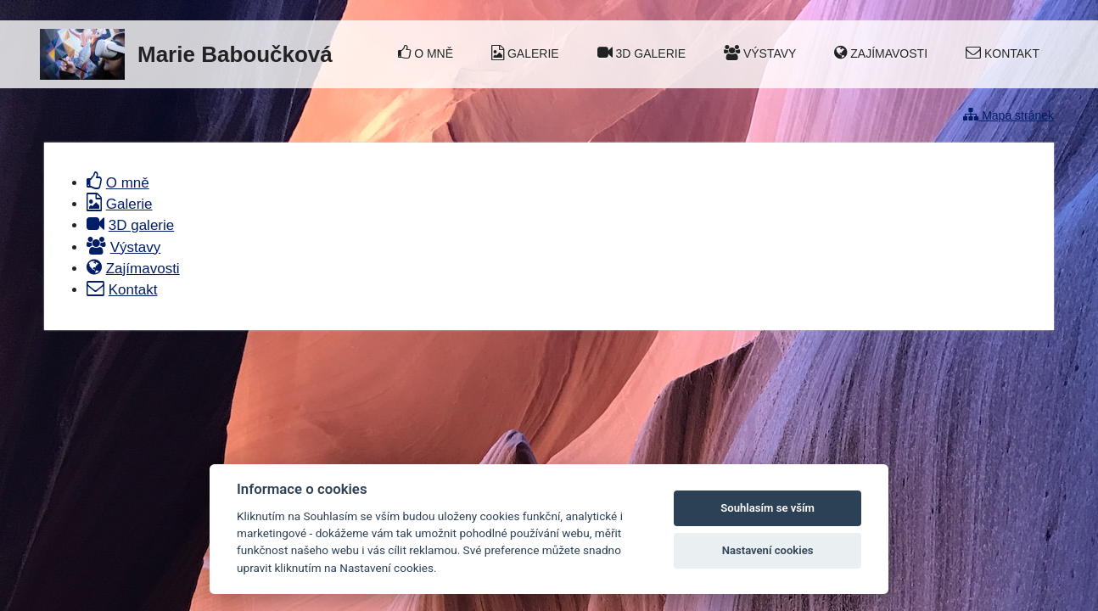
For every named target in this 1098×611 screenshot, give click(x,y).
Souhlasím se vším (767, 508)
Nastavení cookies (768, 550)
